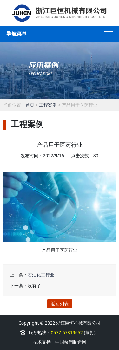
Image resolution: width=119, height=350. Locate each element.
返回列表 (60, 304)
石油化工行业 (41, 275)
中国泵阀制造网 (70, 342)
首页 (29, 105)
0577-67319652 (67, 332)
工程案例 (48, 105)
